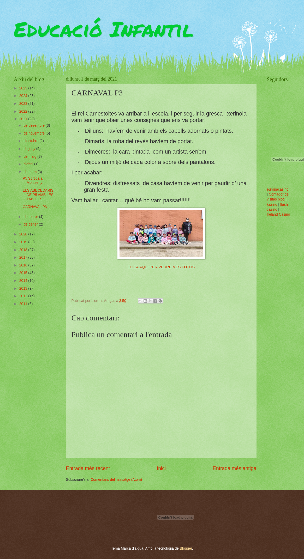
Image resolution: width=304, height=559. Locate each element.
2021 (23, 119)
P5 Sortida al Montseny (33, 181)
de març (30, 172)
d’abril (28, 164)
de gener (31, 224)
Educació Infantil (104, 29)
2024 (23, 96)
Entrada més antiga (234, 468)
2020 (23, 234)
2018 (23, 250)
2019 (23, 242)
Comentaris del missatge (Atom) (116, 480)
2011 (23, 304)
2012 (23, 296)
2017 (23, 257)
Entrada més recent (88, 468)
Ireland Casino (278, 214)
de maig (30, 157)
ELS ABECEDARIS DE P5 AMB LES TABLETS (38, 195)
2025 (23, 88)
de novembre (34, 133)
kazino (272, 204)
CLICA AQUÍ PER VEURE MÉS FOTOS (161, 267)
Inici (161, 468)
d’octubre (31, 141)
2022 (23, 111)
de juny (29, 149)
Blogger (186, 548)
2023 (23, 104)
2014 (23, 281)
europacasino (278, 189)
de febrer (31, 217)
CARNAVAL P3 (35, 207)
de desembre (34, 125)
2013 (23, 288)
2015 (23, 273)
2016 (23, 265)
